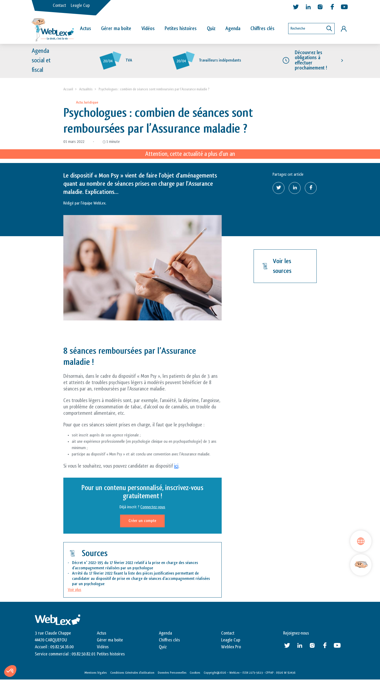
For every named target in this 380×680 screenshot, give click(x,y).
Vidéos (148, 28)
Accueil (68, 89)
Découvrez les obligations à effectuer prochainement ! (311, 60)
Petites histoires (181, 28)
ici (176, 466)
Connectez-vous (152, 507)
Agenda (232, 28)
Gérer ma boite (110, 640)
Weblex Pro (231, 647)
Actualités (86, 89)
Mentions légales (95, 672)
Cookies (195, 672)
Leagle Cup (80, 5)
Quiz (211, 28)
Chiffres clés (262, 28)
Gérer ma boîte (116, 28)
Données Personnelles (172, 672)
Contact (59, 5)
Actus (85, 28)
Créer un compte (142, 521)
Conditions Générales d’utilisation (132, 672)
